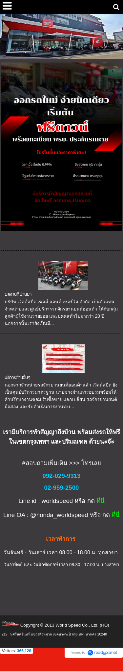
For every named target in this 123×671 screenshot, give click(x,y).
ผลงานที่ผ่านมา (18, 294)
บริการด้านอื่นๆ (18, 377)
